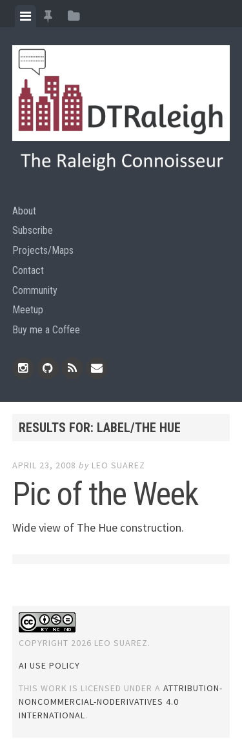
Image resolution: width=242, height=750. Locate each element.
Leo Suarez (118, 465)
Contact (28, 270)
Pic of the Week (105, 494)
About (24, 211)
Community (34, 290)
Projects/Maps (43, 250)
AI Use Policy (49, 665)
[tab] (25, 16)
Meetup (27, 310)
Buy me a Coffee (46, 330)
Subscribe (32, 230)
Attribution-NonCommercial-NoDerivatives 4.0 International (121, 701)
